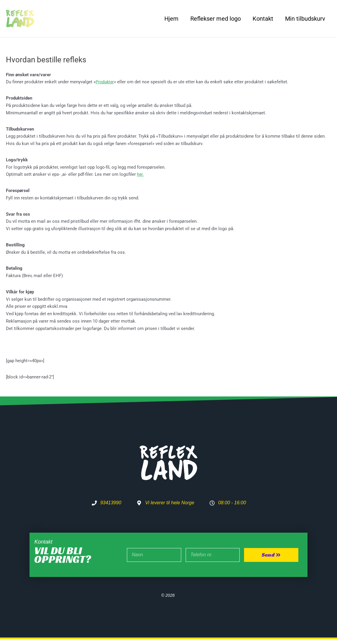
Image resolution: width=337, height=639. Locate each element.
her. (140, 174)
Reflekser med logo (215, 18)
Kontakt (263, 18)
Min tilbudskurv (305, 18)
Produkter (105, 81)
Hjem (171, 18)
